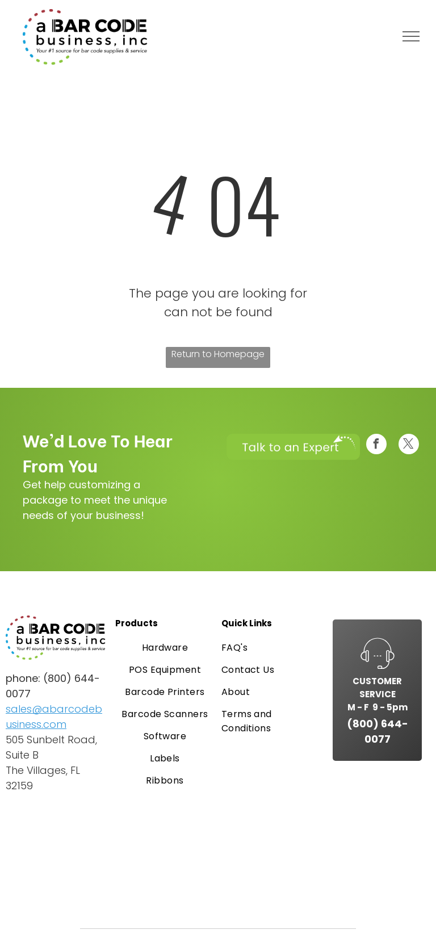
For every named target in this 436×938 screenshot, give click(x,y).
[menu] (411, 36)
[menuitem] (165, 647)
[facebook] (376, 445)
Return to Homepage (218, 354)
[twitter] (409, 445)
